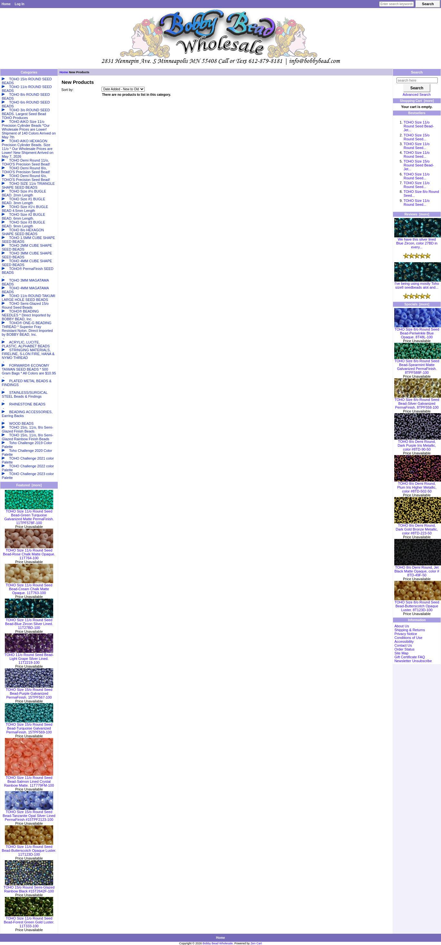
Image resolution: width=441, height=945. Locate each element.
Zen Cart (256, 943)
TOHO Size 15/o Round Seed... (417, 137)
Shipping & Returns (409, 630)
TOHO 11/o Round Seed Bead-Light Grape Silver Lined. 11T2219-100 (29, 657)
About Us (401, 626)
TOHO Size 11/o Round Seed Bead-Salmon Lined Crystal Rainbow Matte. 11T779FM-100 (29, 779)
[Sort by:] (123, 89)
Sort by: (67, 90)
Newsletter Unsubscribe (413, 661)
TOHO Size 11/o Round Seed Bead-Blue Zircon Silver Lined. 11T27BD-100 (29, 622)
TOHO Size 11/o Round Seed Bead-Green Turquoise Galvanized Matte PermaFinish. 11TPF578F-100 (29, 515)
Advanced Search (417, 94)
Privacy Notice (405, 634)
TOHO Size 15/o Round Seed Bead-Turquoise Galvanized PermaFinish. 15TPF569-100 (29, 726)
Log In (19, 4)
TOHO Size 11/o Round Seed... (417, 146)
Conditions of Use (408, 638)
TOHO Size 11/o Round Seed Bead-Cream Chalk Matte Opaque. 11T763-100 (29, 587)
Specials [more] (416, 304)
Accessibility (404, 641)
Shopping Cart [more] (417, 101)
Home (6, 4)
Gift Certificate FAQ (409, 657)
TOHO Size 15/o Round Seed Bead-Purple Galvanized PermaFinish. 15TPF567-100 (29, 691)
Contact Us (403, 645)
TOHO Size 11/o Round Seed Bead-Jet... (419, 126)
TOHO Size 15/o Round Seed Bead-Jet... (419, 165)
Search (417, 72)
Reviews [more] (417, 214)
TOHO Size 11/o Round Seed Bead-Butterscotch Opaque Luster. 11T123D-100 (29, 848)
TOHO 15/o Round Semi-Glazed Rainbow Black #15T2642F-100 (29, 887)
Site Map (401, 653)
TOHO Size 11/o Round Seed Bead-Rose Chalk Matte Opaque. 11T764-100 (29, 552)
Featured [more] (29, 485)
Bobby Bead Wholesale (218, 943)
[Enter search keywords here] (396, 4)
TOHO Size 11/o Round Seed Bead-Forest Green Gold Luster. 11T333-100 (29, 920)
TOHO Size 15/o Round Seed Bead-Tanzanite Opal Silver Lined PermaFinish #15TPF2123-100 (29, 814)
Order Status (404, 649)
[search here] (417, 80)
